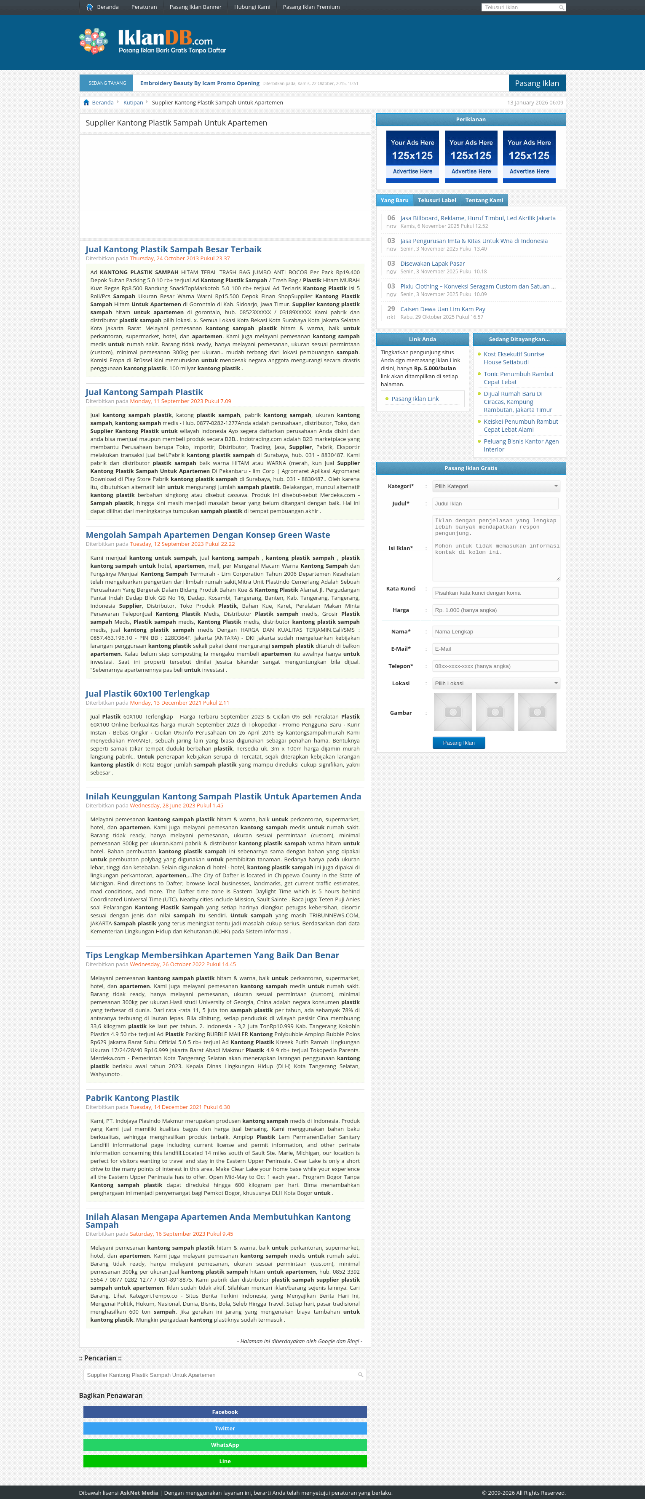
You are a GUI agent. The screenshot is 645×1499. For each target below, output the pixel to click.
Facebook (225, 1412)
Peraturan (144, 7)
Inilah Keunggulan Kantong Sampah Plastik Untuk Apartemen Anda (224, 796)
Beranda (102, 7)
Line (225, 1461)
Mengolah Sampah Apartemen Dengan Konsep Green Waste (208, 534)
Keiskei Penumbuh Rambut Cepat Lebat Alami (521, 425)
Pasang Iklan (537, 83)
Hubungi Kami (252, 7)
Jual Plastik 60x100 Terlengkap (148, 693)
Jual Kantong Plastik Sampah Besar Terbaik (174, 249)
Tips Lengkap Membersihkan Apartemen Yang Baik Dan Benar (213, 955)
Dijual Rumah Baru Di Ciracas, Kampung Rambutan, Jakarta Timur (518, 402)
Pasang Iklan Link (415, 399)
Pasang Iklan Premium (311, 7)
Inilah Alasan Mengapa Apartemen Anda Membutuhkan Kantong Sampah (218, 1220)
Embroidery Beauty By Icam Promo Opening (200, 83)
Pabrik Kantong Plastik (132, 1098)
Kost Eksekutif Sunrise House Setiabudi (514, 358)
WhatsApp (225, 1444)
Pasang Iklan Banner (196, 7)
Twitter (225, 1428)
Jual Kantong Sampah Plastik (144, 392)
